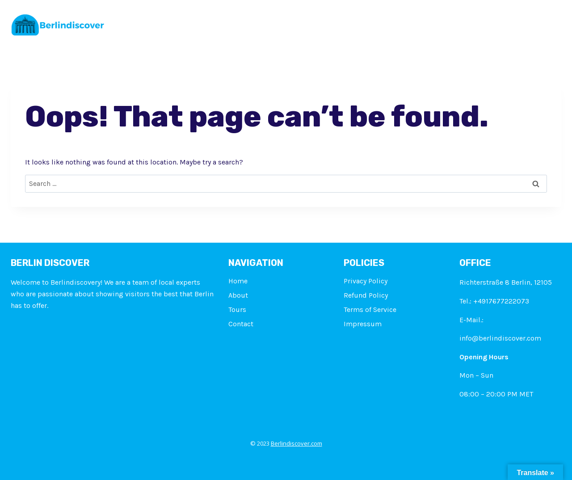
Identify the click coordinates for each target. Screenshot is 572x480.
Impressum (534, 22)
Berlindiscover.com (296, 443)
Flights (407, 22)
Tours (276, 22)
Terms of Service (370, 309)
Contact (484, 22)
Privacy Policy (365, 281)
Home (205, 22)
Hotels (368, 22)
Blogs (445, 22)
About (240, 22)
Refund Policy (366, 295)
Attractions (321, 22)
